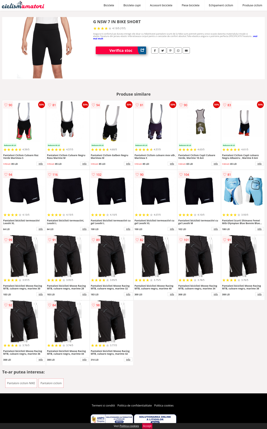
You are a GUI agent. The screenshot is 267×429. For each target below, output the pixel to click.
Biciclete (109, 5)
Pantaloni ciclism (51, 383)
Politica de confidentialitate (134, 405)
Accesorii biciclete (161, 5)
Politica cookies (164, 405)
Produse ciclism (252, 5)
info (41, 163)
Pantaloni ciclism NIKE (21, 383)
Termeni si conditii (103, 405)
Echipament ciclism (221, 5)
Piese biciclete (190, 5)
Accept (147, 426)
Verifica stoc (127, 50)
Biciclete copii (132, 5)
